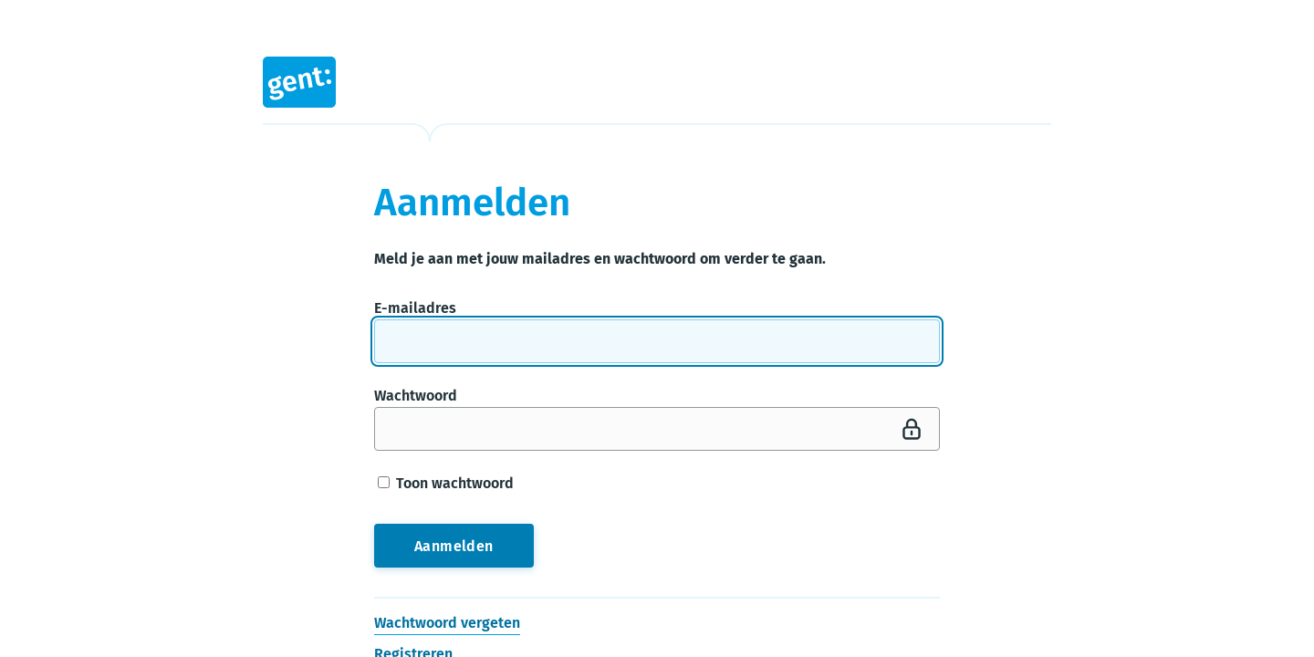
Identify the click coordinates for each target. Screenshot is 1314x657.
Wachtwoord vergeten (447, 622)
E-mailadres (415, 308)
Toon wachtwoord (446, 483)
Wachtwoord (415, 395)
